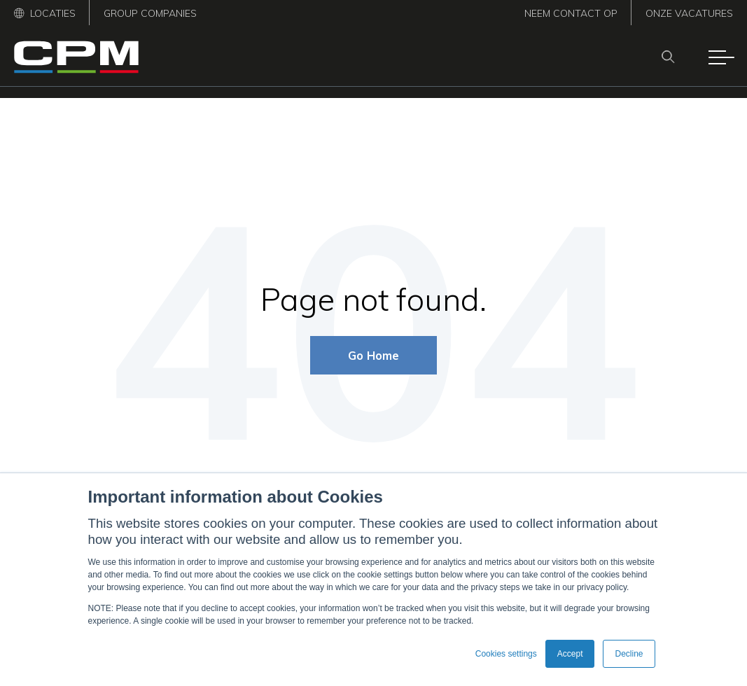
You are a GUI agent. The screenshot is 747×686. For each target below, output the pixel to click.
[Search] (672, 57)
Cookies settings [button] (506, 654)
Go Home (373, 355)
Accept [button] (570, 654)
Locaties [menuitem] (45, 13)
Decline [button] (629, 654)
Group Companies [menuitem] (150, 13)
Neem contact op (570, 13)
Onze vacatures (689, 13)
